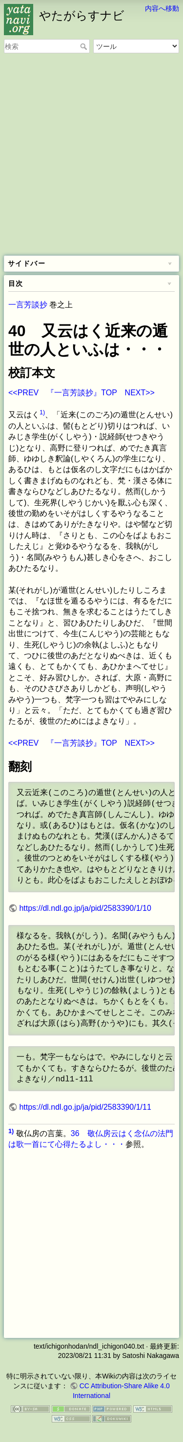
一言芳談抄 (27, 305)
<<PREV (23, 392)
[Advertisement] (91, 155)
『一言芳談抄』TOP (81, 392)
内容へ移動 (162, 8)
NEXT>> (140, 392)
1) (42, 412)
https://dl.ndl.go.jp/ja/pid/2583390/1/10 (85, 908)
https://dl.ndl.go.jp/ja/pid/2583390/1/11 (85, 1107)
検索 (84, 46)
